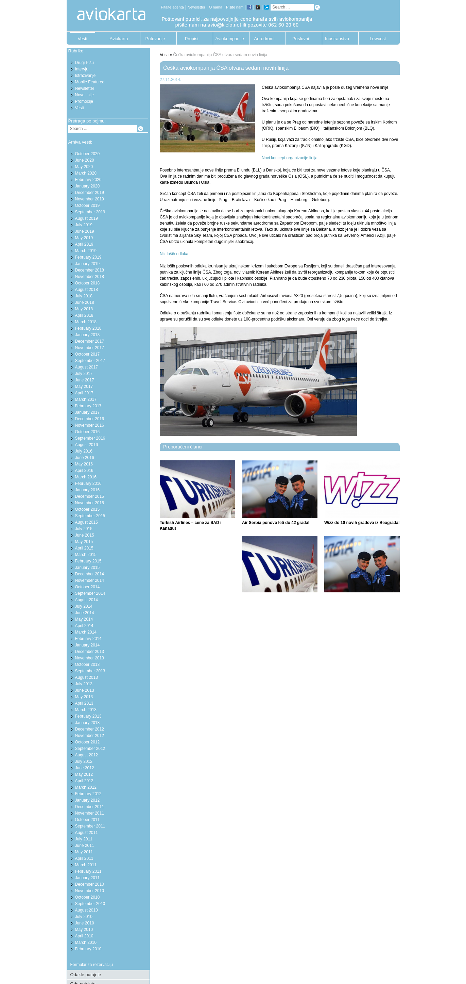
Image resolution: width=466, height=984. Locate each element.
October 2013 (87, 664)
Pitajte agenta (172, 7)
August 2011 (86, 832)
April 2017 (84, 393)
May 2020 (84, 166)
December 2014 (89, 574)
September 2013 (90, 671)
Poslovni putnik (300, 40)
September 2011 (90, 826)
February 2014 (88, 638)
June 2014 (84, 612)
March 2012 (86, 787)
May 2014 (84, 619)
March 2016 (86, 477)
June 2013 (84, 690)
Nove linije (84, 95)
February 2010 (88, 949)
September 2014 (90, 593)
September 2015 (90, 515)
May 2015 (84, 541)
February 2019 (88, 257)
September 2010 (90, 903)
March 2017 (86, 399)
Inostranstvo (337, 38)
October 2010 (87, 897)
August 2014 (86, 599)
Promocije (84, 101)
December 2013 (89, 651)
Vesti (82, 38)
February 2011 (88, 871)
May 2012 (84, 774)
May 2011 (84, 852)
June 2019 (84, 231)
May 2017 (84, 386)
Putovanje (155, 38)
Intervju (81, 69)
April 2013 (84, 703)
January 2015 (87, 567)
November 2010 (89, 890)
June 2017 (84, 380)
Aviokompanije (228, 38)
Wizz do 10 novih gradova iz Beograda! (362, 522)
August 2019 (86, 218)
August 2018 (86, 289)
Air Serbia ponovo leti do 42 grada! (276, 522)
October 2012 (87, 742)
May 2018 (84, 309)
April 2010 (84, 936)
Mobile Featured (90, 82)
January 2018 (87, 334)
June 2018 (84, 302)
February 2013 (88, 716)
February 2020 (88, 179)
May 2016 (84, 464)
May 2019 (84, 237)
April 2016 (84, 470)
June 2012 (84, 768)
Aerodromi (264, 38)
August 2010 (86, 910)
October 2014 (87, 587)
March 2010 (86, 942)
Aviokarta (119, 38)
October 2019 (87, 205)
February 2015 (88, 561)
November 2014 (89, 580)
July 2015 (83, 528)
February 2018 (88, 328)
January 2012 (87, 800)
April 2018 (84, 315)
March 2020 (86, 173)
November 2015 (89, 503)
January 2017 (87, 412)
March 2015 (86, 554)
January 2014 (87, 645)
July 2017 (83, 373)
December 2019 (89, 192)
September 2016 (90, 438)
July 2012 (83, 761)
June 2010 (84, 923)
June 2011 (84, 845)
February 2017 (88, 406)
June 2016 (84, 457)
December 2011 (89, 806)
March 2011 (86, 865)
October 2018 (87, 283)
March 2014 (86, 632)
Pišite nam (234, 7)
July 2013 (83, 684)
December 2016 (89, 418)
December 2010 (89, 884)
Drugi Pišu (84, 62)
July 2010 (83, 916)
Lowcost (378, 38)
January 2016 (87, 490)
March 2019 (86, 250)
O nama (215, 7)
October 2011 (87, 819)
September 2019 (90, 212)
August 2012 (86, 755)
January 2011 (87, 877)
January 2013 (87, 722)
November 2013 (89, 658)
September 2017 (90, 360)
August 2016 (86, 444)
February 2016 (88, 483)
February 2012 (88, 793)
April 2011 (84, 858)
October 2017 (87, 354)
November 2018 (89, 276)
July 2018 (83, 296)
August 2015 (86, 522)
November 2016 (89, 425)
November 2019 (89, 199)
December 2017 (89, 341)
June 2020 (84, 160)
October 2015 (87, 509)
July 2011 (83, 839)
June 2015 (84, 535)
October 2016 (87, 431)
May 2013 (84, 696)
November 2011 (89, 813)
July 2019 (83, 225)
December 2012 (89, 729)
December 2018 (89, 270)
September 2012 (90, 748)
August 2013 (86, 677)
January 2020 (87, 186)
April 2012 (84, 780)
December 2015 (89, 496)
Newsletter (196, 7)
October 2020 (87, 153)
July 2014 (83, 606)
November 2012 (89, 735)
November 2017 (89, 347)
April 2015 (84, 548)
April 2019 (84, 244)
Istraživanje (85, 75)
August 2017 (86, 367)
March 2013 (86, 709)
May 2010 (84, 929)
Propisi (192, 38)
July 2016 (83, 451)
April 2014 (84, 625)
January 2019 (87, 263)
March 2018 (86, 321)
